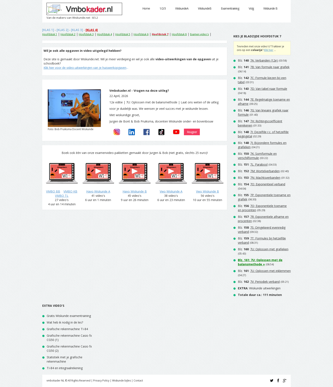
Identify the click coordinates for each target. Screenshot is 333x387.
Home (146, 8)
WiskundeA (181, 8)
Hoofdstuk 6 (141, 34)
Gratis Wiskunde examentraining (69, 316)
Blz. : (258, 60)
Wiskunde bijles (121, 380)
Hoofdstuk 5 (122, 34)
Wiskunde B (270, 8)
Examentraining (230, 8)
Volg (251, 8)
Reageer (192, 132)
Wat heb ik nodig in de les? (65, 322)
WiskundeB (204, 8)
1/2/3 (162, 8)
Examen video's (199, 34)
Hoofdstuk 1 (49, 34)
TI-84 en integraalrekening (65, 368)
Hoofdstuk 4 (104, 34)
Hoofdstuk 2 (68, 34)
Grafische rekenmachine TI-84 (67, 329)
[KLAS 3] (77, 30)
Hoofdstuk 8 (179, 34)
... (86, 68)
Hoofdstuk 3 (86, 34)
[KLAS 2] (62, 30)
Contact (138, 380)
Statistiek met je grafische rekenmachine (64, 359)
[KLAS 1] (48, 30)
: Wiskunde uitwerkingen (259, 288)
